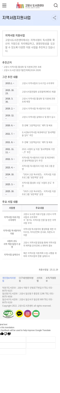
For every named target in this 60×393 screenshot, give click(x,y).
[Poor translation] (7, 334)
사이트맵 (39, 279)
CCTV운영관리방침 (26, 279)
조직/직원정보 (51, 279)
